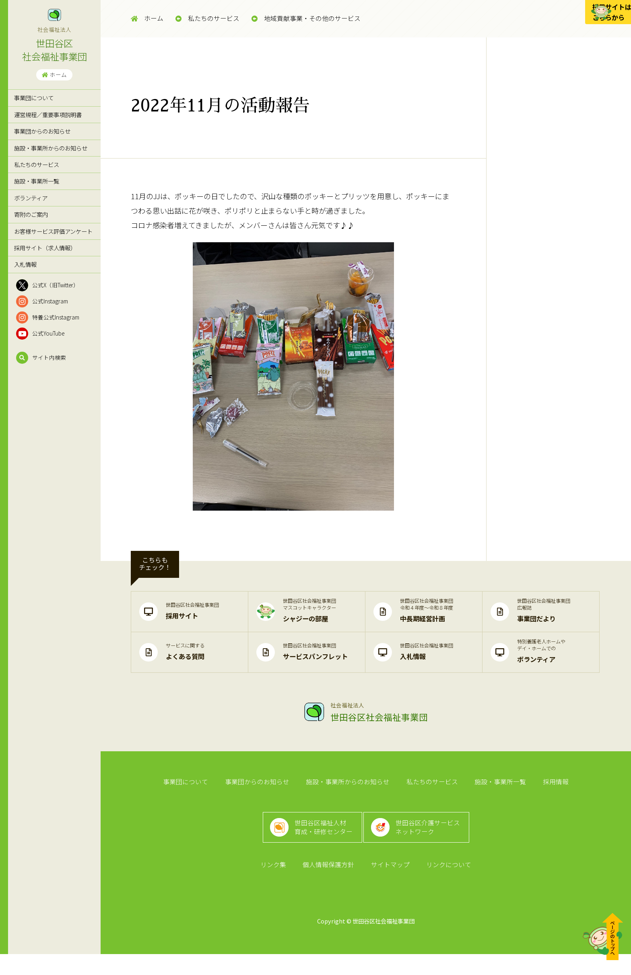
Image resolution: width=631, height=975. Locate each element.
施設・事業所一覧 (36, 181)
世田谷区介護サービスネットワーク (432, 839)
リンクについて (444, 883)
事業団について (34, 97)
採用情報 (548, 784)
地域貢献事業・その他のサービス (306, 18)
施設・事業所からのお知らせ (50, 148)
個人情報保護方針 (330, 883)
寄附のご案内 (31, 214)
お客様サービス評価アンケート (53, 231)
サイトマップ (388, 883)
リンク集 (278, 883)
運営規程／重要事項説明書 (48, 114)
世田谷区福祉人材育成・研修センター (321, 839)
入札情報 (25, 264)
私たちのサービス (36, 164)
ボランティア (30, 198)
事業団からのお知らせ (42, 131)
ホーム (54, 74)
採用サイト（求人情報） (45, 247)
